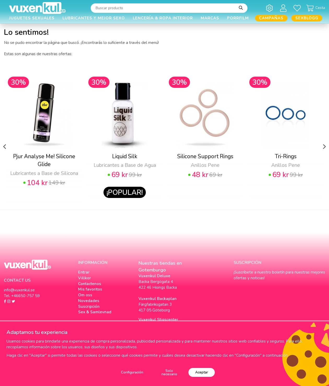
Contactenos (89, 283)
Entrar (84, 272)
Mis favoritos (90, 289)
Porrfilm (238, 18)
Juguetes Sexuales (32, 18)
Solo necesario (169, 372)
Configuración (132, 372)
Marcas (210, 18)
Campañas (271, 18)
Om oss (85, 295)
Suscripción (89, 306)
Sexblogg (306, 18)
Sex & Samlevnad (94, 312)
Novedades (88, 300)
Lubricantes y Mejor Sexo (93, 18)
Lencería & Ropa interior (163, 18)
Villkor (84, 278)
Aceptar (201, 372)
